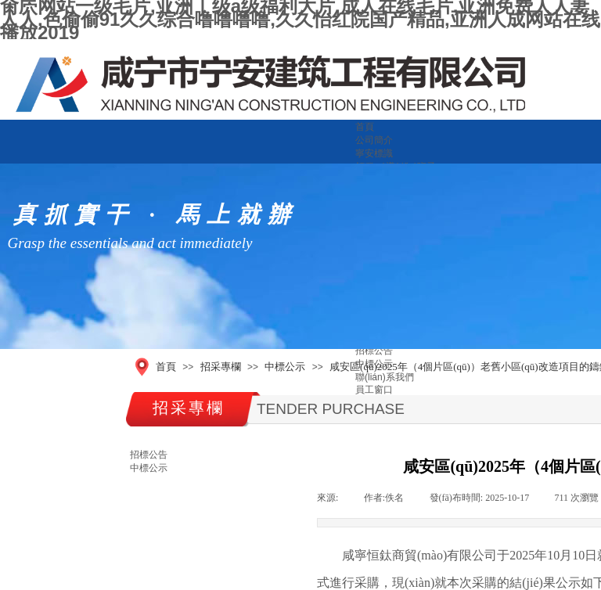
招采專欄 (220, 366)
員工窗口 (374, 389)
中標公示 (285, 366)
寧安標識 (374, 153)
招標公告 (374, 350)
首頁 (364, 126)
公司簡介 (374, 140)
